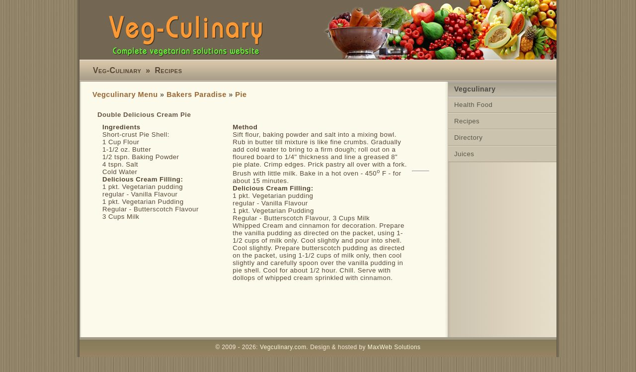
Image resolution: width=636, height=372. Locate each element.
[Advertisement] (273, 308)
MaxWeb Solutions (394, 347)
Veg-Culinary (117, 70)
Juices (464, 154)
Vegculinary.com (283, 347)
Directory (468, 137)
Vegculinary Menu (125, 94)
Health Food (473, 104)
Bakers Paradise (196, 94)
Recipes (168, 70)
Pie (240, 94)
